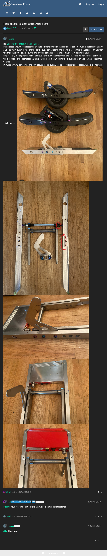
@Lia (17, 526)
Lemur (11, 39)
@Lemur (39, 502)
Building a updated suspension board (24, 43)
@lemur (6, 506)
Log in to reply (96, 29)
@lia (5, 531)
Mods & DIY (12, 28)
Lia (10, 502)
